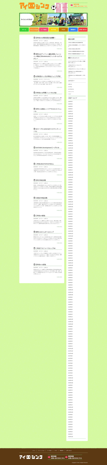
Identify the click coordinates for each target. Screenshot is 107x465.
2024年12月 (70, 143)
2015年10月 (70, 412)
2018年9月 (70, 326)
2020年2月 (70, 284)
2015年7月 (70, 419)
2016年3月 (70, 399)
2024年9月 (70, 150)
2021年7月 (70, 243)
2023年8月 (70, 182)
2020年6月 (70, 275)
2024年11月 (70, 145)
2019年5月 (70, 306)
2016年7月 (70, 390)
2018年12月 (70, 319)
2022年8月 (70, 211)
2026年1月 (70, 111)
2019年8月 (70, 299)
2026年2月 (70, 108)
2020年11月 (70, 262)
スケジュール (47, 79)
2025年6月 (70, 128)
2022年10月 (70, 206)
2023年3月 (70, 194)
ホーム (34, 450)
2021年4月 (70, 250)
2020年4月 (70, 280)
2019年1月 (70, 316)
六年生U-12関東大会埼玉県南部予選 (75, 42)
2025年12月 (70, 113)
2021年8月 (70, 240)
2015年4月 (70, 426)
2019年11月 (70, 292)
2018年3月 (70, 341)
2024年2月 (70, 167)
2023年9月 (70, 179)
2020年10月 (70, 265)
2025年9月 (70, 121)
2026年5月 (70, 101)
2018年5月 (70, 336)
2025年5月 (70, 130)
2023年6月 (70, 187)
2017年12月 (70, 348)
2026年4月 (70, 103)
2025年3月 (70, 135)
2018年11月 (70, 321)
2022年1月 (70, 228)
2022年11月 (70, 204)
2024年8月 (70, 152)
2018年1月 (70, 346)
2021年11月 (70, 233)
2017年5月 (70, 365)
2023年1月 (70, 199)
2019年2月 (70, 314)
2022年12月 (70, 201)
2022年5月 (70, 218)
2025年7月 (70, 125)
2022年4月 (70, 221)
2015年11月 (70, 409)
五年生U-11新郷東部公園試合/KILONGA (76, 51)
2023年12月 (70, 172)
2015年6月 (70, 421)
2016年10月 (70, 382)
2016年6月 (70, 392)
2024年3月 (70, 165)
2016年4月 (70, 397)
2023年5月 (70, 189)
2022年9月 (70, 209)
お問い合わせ (69, 450)
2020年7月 (70, 272)
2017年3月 (70, 370)
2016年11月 (70, 380)
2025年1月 (70, 140)
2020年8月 (70, 270)
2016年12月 (70, 377)
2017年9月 (70, 355)
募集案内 (61, 450)
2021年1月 (70, 258)
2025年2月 (70, 138)
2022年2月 (70, 226)
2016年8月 (70, 387)
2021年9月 (70, 238)
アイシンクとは (41, 450)
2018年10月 (70, 324)
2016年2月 (70, 402)
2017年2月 (70, 373)
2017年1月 (70, 375)
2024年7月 (70, 155)
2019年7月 (70, 302)
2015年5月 (70, 424)
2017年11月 (70, 351)
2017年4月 (70, 368)
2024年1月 (70, 169)
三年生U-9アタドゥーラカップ (74, 65)
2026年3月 (70, 106)
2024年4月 (70, 162)
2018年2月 (70, 343)
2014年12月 (70, 436)
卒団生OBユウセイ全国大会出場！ (75, 71)
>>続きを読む (59, 48)
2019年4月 (70, 309)
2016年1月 (70, 404)
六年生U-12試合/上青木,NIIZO (74, 48)
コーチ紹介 (49, 450)
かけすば (70, 86)
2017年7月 (70, 360)
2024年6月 (70, 157)
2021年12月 (70, 231)
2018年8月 (70, 328)
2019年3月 (70, 311)
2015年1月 (70, 434)
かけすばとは (71, 89)
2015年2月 (70, 431)
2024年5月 (70, 160)
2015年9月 (70, 414)
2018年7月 (70, 331)
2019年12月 (70, 289)
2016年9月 (70, 385)
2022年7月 (70, 214)
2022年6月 (70, 216)
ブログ (69, 94)
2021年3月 (70, 253)
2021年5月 (70, 248)
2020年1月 (70, 287)
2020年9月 (70, 267)
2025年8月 (70, 123)
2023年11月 (70, 174)
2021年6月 (70, 245)
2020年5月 (70, 277)
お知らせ (46, 40)
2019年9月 (70, 297)
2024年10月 (70, 147)
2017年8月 (70, 358)
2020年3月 (70, 282)
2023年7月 (70, 184)
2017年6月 (70, 363)
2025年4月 (70, 133)
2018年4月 (70, 338)
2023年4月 (70, 191)
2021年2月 (70, 255)
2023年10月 (70, 177)
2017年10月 (70, 353)
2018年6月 (70, 333)
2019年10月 (70, 294)
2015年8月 (70, 417)
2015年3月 (70, 429)
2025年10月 (70, 118)
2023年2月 (70, 196)
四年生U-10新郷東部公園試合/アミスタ (76, 53)
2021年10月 (70, 236)
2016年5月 (70, 395)
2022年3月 (70, 223)
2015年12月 (70, 407)
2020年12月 (70, 260)
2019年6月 (70, 304)
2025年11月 (70, 116)
